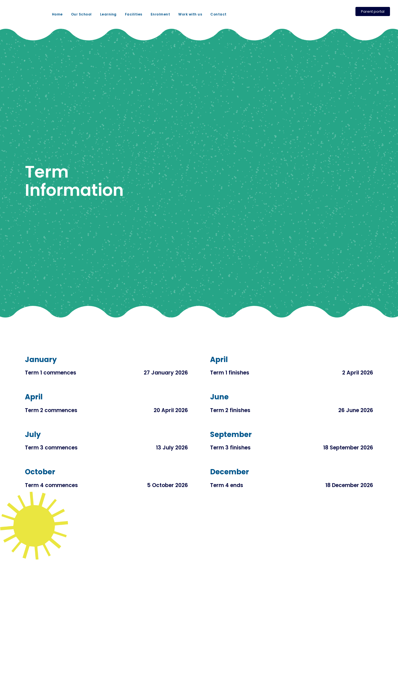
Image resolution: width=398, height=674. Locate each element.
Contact (218, 14)
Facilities (133, 14)
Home (57, 14)
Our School (81, 14)
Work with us (190, 14)
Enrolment (160, 14)
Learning (108, 14)
